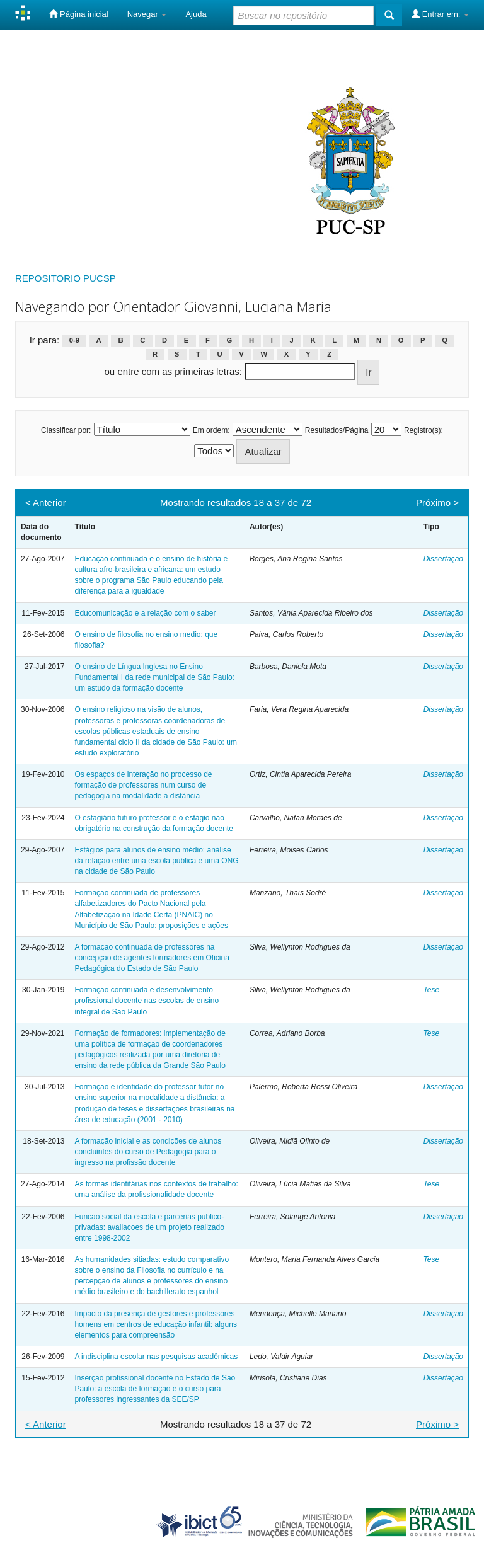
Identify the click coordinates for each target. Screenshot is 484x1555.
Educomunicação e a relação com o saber (145, 613)
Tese (432, 989)
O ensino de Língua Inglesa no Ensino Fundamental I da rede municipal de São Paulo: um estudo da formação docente (154, 677)
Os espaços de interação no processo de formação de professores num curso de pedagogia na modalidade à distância (143, 785)
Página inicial (78, 14)
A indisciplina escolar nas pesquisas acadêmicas (156, 1356)
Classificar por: (66, 430)
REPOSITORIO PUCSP (65, 278)
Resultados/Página (337, 430)
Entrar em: (440, 14)
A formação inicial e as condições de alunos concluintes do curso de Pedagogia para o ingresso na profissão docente (147, 1152)
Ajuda (195, 14)
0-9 (74, 341)
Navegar (147, 14)
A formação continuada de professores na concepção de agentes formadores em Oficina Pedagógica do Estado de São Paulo (151, 958)
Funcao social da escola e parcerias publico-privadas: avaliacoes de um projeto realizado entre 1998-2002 (149, 1227)
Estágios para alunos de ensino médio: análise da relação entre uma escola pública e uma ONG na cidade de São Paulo (156, 861)
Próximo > (437, 502)
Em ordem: (211, 430)
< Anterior (45, 502)
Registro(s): (423, 430)
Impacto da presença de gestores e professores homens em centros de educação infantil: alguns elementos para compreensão (155, 1324)
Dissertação (443, 558)
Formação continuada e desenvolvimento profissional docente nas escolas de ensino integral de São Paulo (146, 1000)
